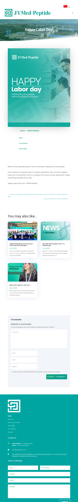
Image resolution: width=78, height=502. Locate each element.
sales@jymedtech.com (19, 449)
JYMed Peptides (33, 131)
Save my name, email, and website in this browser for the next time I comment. (36, 372)
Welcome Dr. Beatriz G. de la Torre (20, 285)
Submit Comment (57, 376)
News (21, 138)
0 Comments (23, 143)
